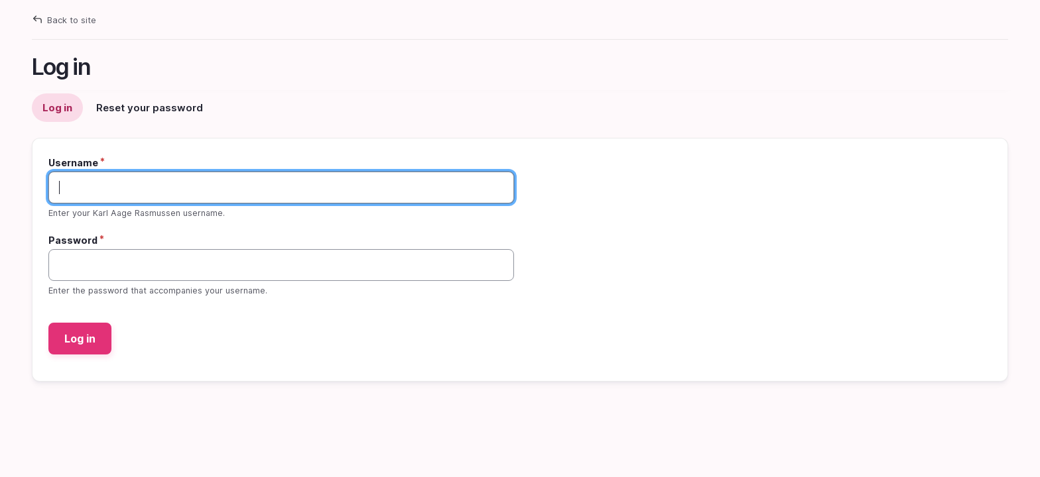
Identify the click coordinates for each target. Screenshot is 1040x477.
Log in (60, 111)
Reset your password (149, 107)
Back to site (71, 20)
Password (73, 240)
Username (73, 162)
